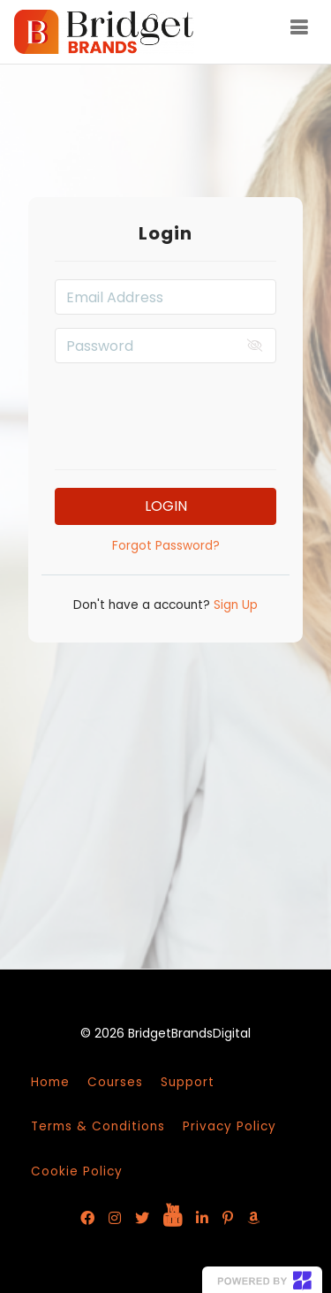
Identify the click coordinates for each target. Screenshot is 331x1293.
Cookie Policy (77, 1171)
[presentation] (189, 410)
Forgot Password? (166, 545)
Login (166, 506)
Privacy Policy (229, 1126)
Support (187, 1082)
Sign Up (234, 605)
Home (50, 1082)
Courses (115, 1082)
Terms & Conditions (98, 1126)
